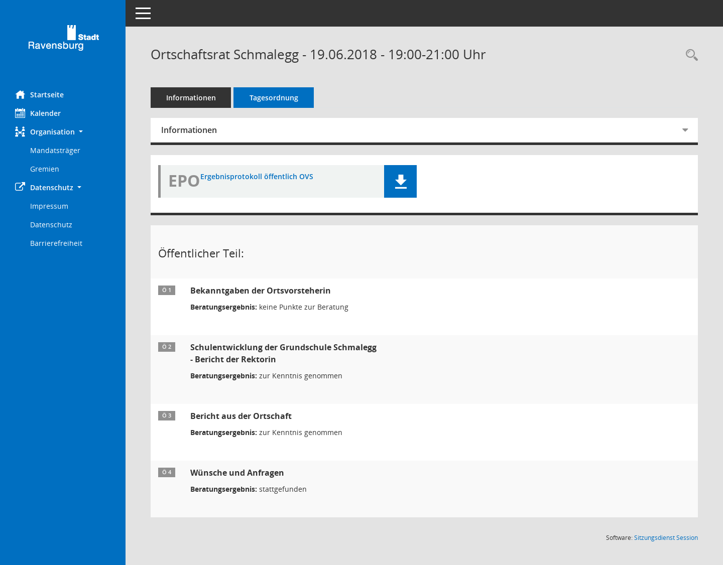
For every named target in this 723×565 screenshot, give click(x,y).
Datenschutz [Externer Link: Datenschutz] (51, 224)
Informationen (191, 97)
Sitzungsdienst (666, 537)
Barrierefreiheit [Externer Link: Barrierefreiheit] (56, 243)
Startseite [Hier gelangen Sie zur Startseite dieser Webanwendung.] (39, 94)
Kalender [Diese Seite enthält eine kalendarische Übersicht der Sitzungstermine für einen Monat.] (38, 113)
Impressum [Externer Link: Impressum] (49, 206)
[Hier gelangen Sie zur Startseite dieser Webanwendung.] (63, 41)
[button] (63, 131)
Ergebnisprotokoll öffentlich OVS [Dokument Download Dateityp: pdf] (256, 177)
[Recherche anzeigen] (689, 55)
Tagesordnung (274, 97)
